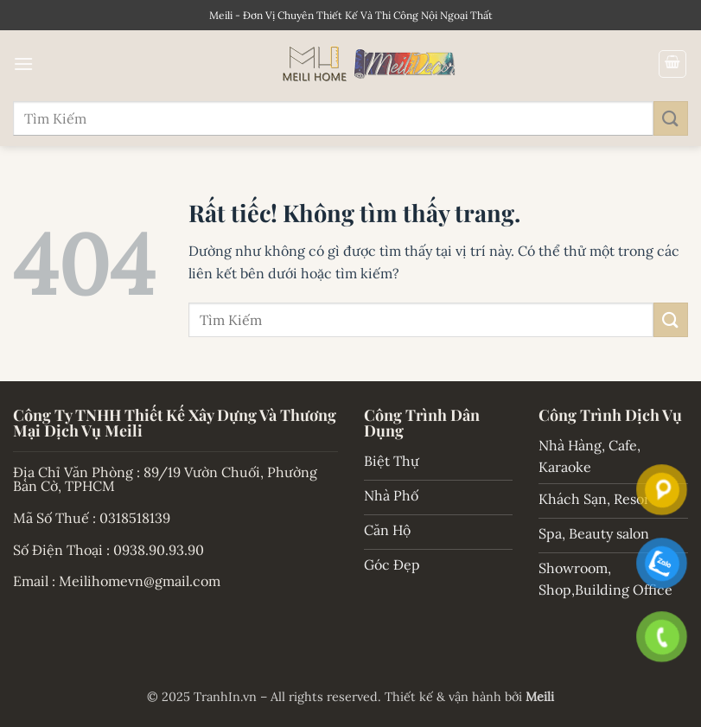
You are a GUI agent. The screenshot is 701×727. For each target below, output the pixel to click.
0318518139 (134, 517)
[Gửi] (670, 118)
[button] (23, 63)
